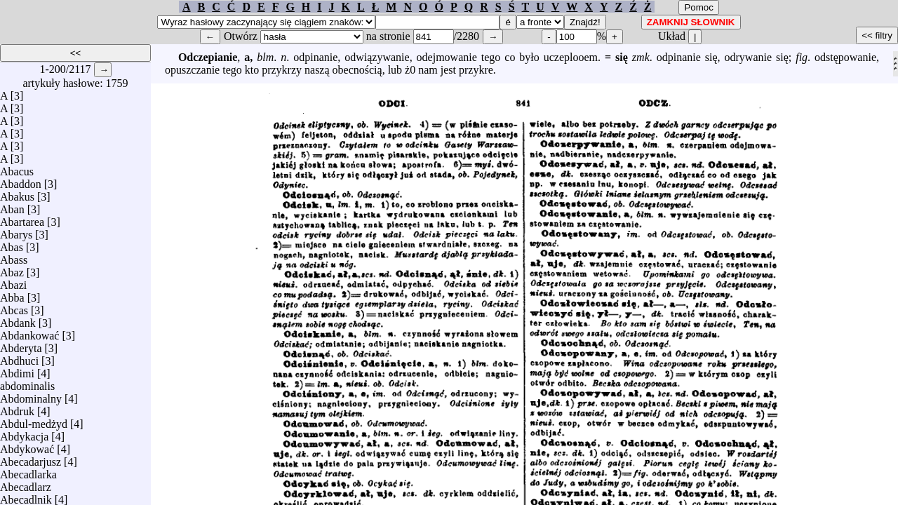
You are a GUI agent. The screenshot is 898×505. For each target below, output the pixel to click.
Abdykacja (24, 433)
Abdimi (17, 370)
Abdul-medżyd (33, 420)
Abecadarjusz (30, 458)
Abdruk (17, 408)
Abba (12, 294)
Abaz (12, 269)
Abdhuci (19, 357)
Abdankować (29, 332)
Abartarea (22, 218)
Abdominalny (31, 395)
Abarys (16, 231)
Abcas (14, 307)
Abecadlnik (26, 496)
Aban (12, 206)
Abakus (17, 193)
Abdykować (27, 446)
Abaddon (20, 181)
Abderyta (21, 345)
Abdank (18, 319)
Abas (11, 244)
